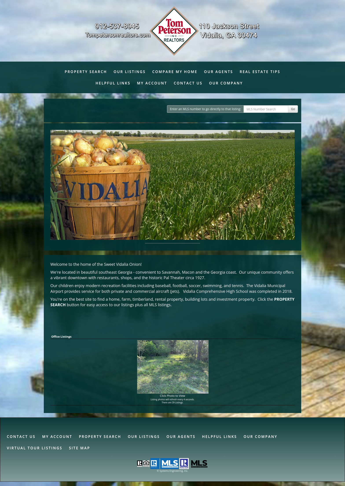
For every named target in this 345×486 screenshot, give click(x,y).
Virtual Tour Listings (34, 448)
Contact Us (188, 83)
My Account (152, 83)
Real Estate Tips (260, 71)
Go (293, 109)
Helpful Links (112, 83)
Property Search (86, 71)
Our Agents (218, 71)
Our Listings (130, 71)
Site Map (79, 448)
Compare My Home (174, 71)
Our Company (226, 83)
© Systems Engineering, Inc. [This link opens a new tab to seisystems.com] (172, 470)
